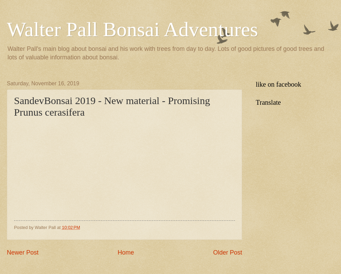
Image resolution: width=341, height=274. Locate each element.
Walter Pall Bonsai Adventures (132, 29)
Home (126, 252)
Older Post (227, 252)
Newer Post (23, 252)
